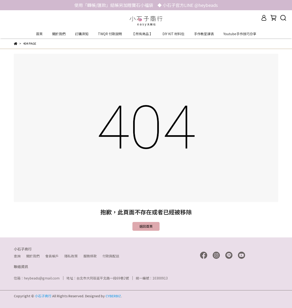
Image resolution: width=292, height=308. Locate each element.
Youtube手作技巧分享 (239, 33)
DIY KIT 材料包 (173, 33)
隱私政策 (71, 256)
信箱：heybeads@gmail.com (37, 278)
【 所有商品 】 (142, 33)
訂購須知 (81, 33)
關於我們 (58, 33)
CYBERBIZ (113, 296)
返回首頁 (146, 226)
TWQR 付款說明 (110, 33)
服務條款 (90, 256)
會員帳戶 (52, 256)
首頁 (39, 33)
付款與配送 (110, 256)
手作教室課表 (204, 33)
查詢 (17, 256)
